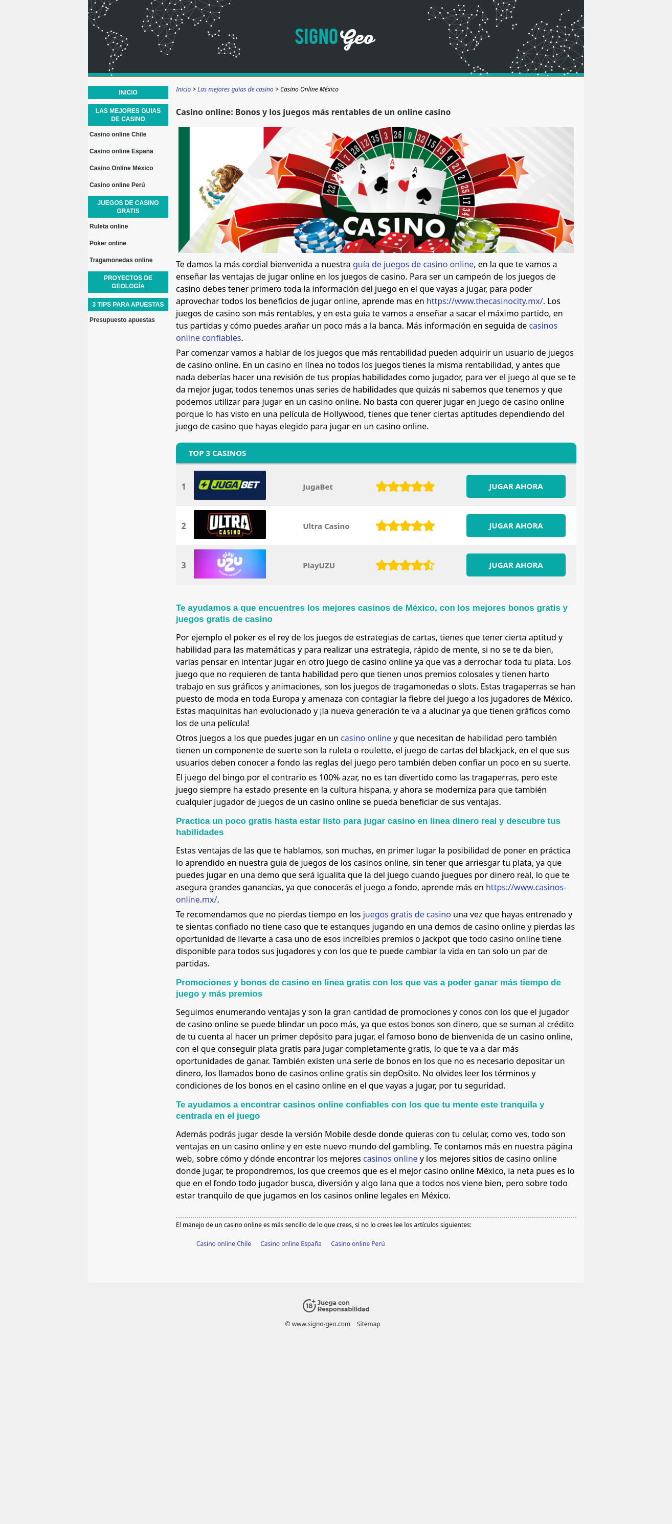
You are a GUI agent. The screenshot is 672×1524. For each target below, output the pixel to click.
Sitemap (368, 1324)
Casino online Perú (358, 1243)
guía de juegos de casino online (413, 264)
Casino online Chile (223, 1243)
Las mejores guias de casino (128, 115)
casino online (366, 738)
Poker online (107, 243)
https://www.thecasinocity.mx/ (485, 301)
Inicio (128, 92)
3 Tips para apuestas (128, 304)
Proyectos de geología (128, 282)
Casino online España (291, 1243)
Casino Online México (121, 168)
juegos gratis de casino (407, 914)
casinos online (390, 1158)
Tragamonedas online (120, 260)
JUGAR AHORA (516, 486)
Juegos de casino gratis (128, 207)
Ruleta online (108, 226)
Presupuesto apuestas (122, 320)
